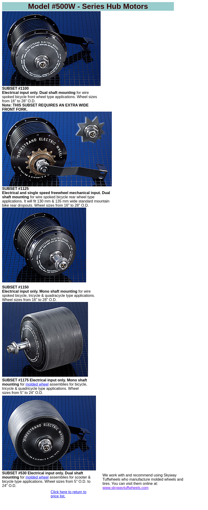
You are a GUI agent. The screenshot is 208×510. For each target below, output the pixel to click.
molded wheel (37, 384)
